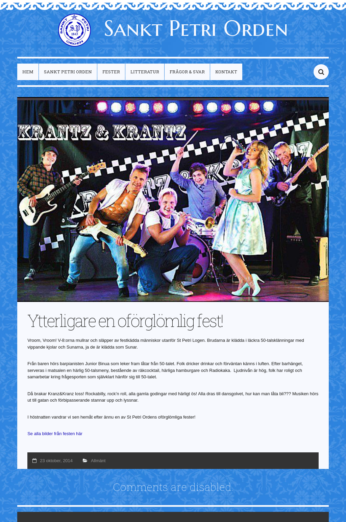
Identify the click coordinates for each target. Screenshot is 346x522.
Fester (111, 72)
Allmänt (98, 460)
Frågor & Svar (187, 72)
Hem (27, 72)
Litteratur (144, 72)
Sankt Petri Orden (173, 28)
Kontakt (226, 72)
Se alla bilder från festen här (54, 433)
